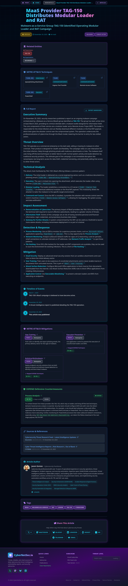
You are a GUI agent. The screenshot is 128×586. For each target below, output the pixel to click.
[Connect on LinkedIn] (26, 571)
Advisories (42, 560)
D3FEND (98, 395)
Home (41, 557)
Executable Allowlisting (54, 274)
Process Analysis (91, 234)
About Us (68, 580)
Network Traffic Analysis (81, 239)
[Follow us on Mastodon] (15, 571)
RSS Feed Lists (71, 560)
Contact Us (76, 580)
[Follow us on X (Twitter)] (10, 571)
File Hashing (79, 247)
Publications (43, 563)
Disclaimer (117, 580)
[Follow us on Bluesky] (20, 571)
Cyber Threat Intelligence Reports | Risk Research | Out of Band (51, 447)
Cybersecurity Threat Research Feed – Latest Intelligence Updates (51, 437)
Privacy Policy (96, 580)
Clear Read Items (44, 566)
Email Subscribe (72, 557)
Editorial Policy (86, 580)
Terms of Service (107, 580)
